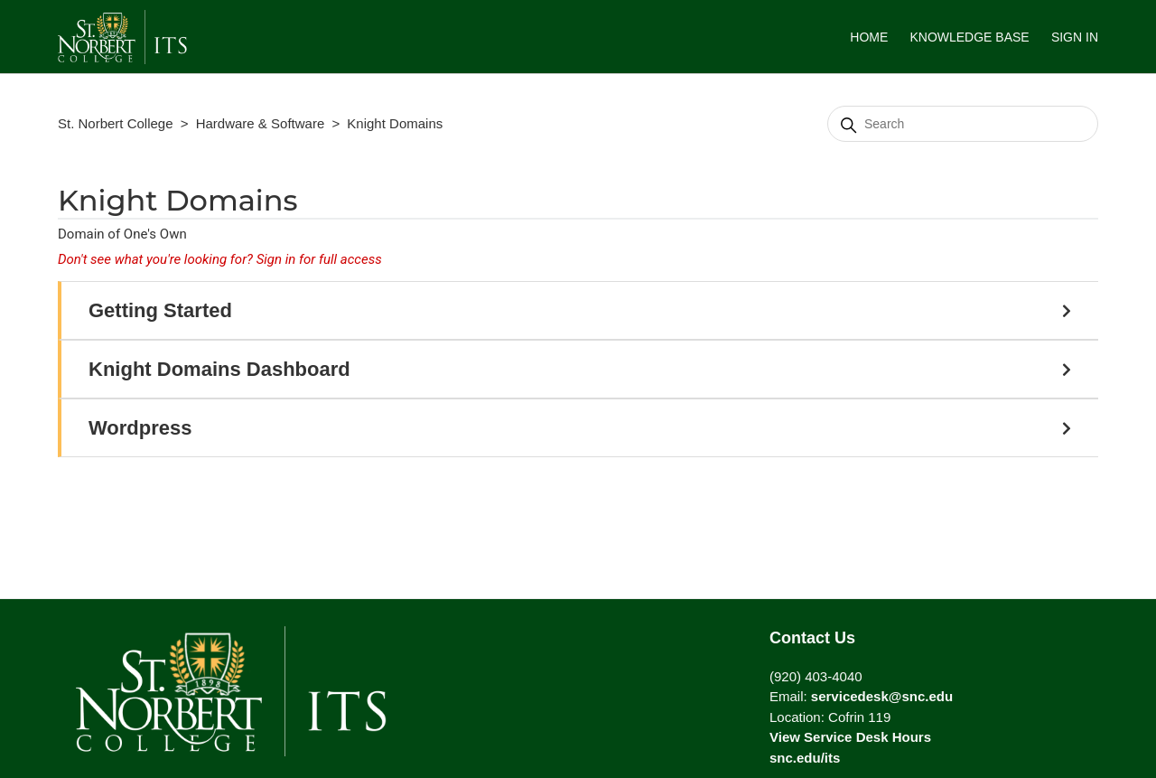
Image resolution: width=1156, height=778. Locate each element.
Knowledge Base (969, 37)
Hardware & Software (260, 123)
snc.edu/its (804, 757)
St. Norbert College (115, 123)
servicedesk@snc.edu (882, 696)
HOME (869, 37)
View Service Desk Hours (850, 737)
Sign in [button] (1074, 37)
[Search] (962, 124)
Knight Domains (395, 123)
